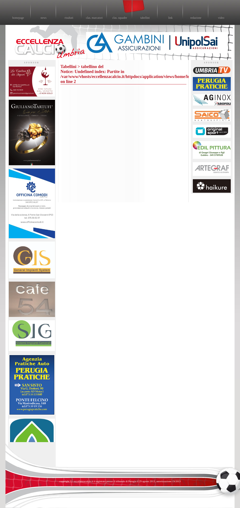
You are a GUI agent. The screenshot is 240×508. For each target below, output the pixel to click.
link (170, 17)
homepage (18, 17)
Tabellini (68, 66)
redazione (195, 17)
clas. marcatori (94, 17)
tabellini (145, 17)
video (221, 17)
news (43, 17)
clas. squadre (119, 17)
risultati (69, 17)
